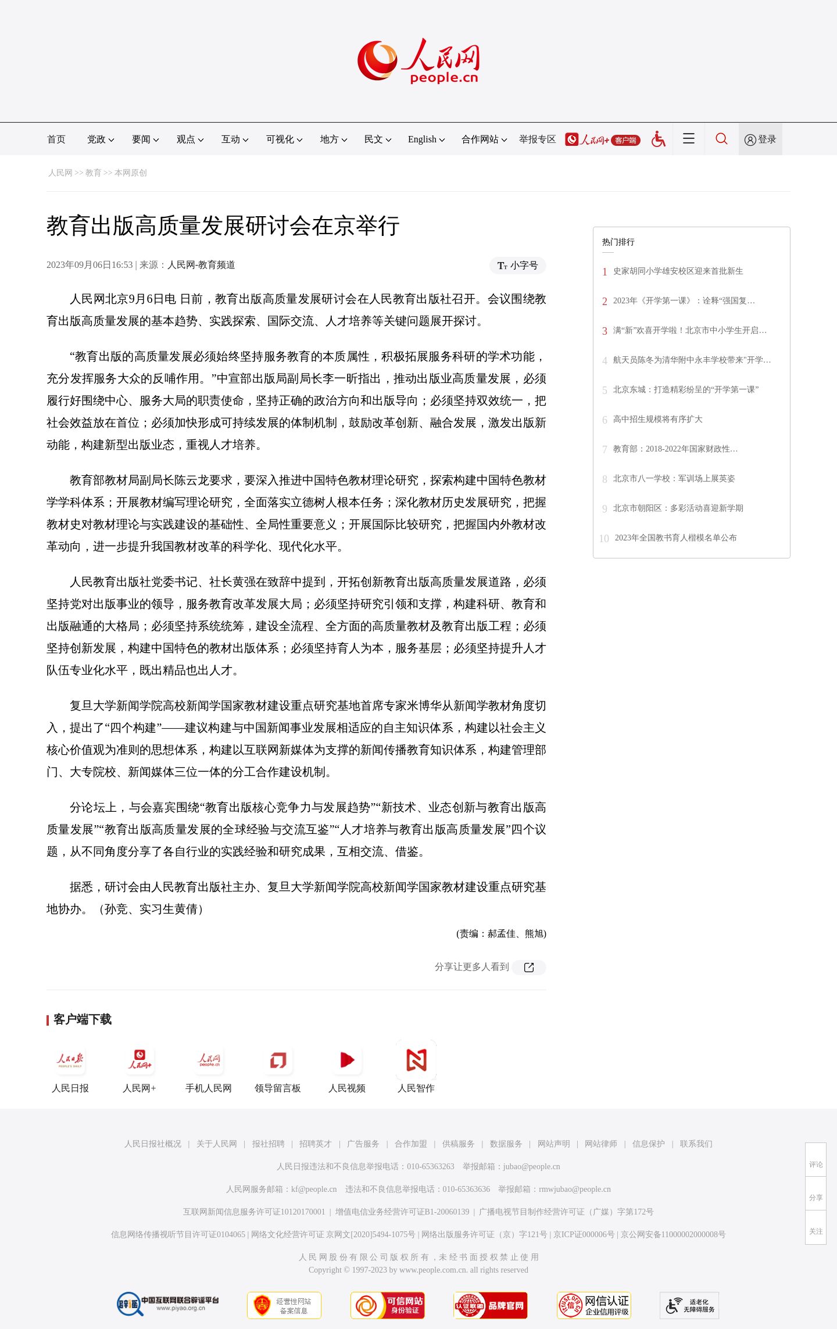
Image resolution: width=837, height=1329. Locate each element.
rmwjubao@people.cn (575, 1189)
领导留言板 (278, 1066)
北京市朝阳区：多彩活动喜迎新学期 (678, 508)
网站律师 (601, 1144)
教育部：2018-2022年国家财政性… (675, 449)
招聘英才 (315, 1144)
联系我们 (696, 1144)
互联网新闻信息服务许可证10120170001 (254, 1212)
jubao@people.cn (531, 1166)
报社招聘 (268, 1144)
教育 (93, 173)
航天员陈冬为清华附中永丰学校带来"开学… (692, 360)
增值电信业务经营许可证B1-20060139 (402, 1212)
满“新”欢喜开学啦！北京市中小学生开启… (690, 330)
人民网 (60, 173)
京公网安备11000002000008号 (673, 1234)
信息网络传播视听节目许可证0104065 (178, 1234)
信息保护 (648, 1144)
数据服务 (506, 1144)
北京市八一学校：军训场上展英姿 (674, 478)
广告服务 (363, 1144)
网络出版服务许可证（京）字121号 (484, 1234)
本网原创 (131, 173)
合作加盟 (411, 1144)
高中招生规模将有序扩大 (658, 419)
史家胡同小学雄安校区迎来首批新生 (678, 271)
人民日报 (70, 1066)
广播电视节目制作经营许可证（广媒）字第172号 (566, 1212)
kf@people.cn (314, 1189)
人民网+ (139, 1066)
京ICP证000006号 (584, 1234)
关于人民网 (216, 1144)
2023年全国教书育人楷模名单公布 (676, 537)
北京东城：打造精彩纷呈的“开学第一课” (686, 389)
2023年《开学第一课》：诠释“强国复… (684, 300)
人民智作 (416, 1066)
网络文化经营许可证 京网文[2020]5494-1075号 (333, 1234)
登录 (767, 139)
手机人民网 (208, 1066)
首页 (56, 139)
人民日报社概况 (152, 1144)
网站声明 (554, 1144)
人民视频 (347, 1066)
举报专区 (537, 139)
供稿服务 (458, 1144)
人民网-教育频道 (201, 265)
